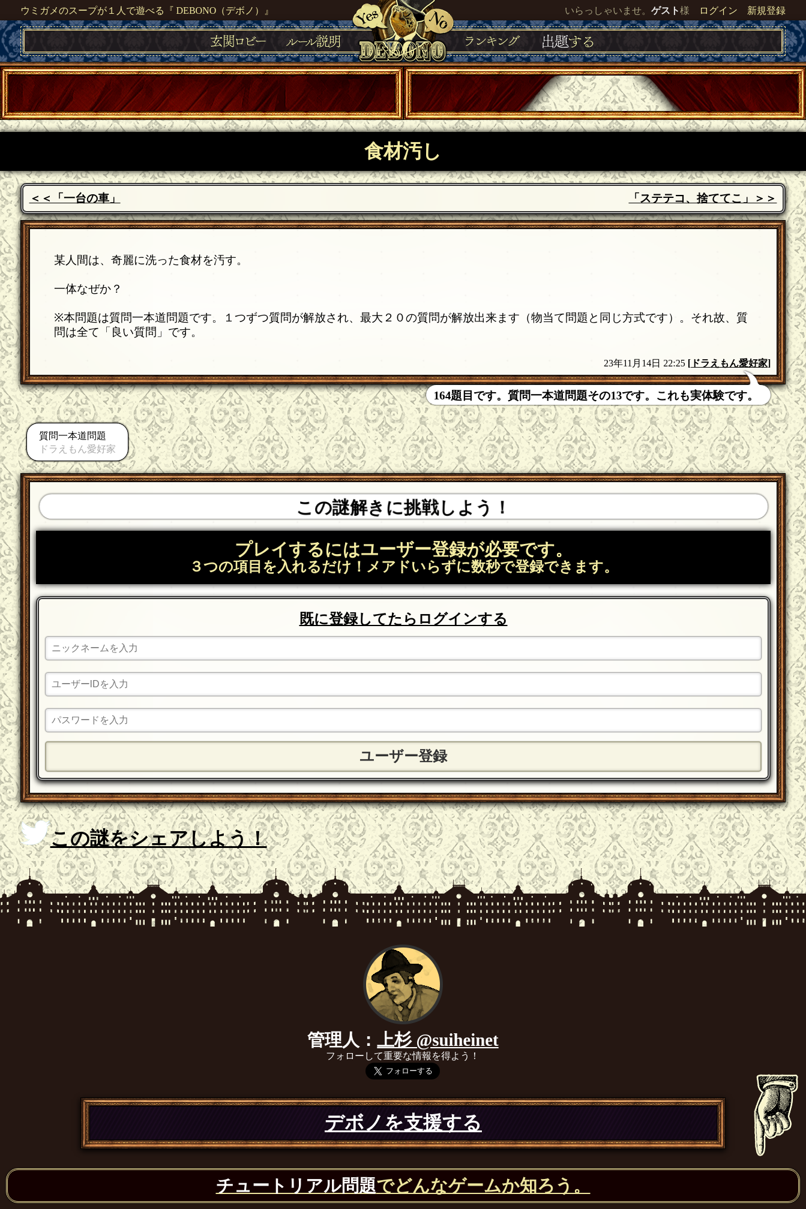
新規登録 (766, 10)
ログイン (718, 10)
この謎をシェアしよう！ (143, 834)
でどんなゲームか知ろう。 (403, 1185)
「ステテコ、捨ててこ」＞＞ (702, 198)
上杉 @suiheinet (437, 1039)
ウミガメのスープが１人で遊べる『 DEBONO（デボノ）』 (147, 10)
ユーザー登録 (403, 756)
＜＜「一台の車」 (75, 198)
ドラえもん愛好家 (729, 363)
